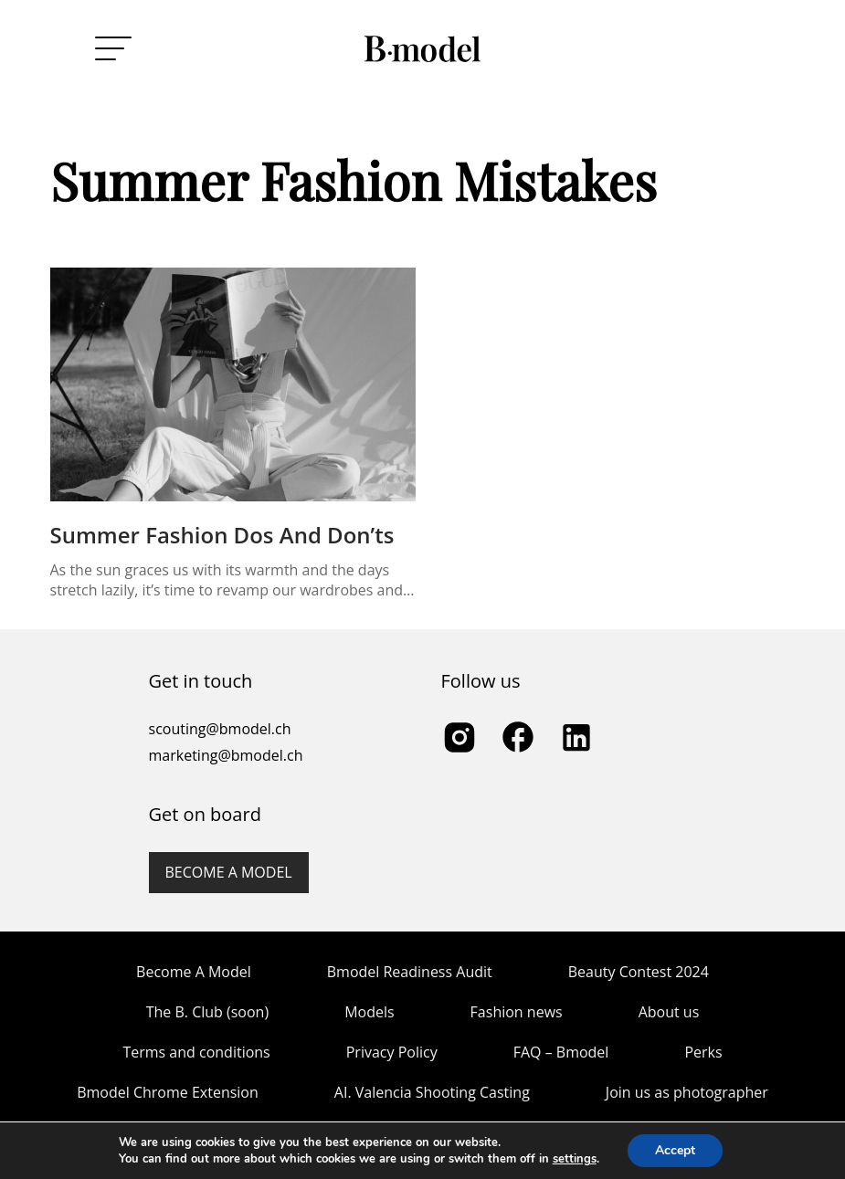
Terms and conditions (195, 1052)
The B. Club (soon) (207, 1012)
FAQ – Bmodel (561, 1052)
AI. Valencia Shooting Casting (432, 1092)
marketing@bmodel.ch (226, 755)
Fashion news (516, 1012)
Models (369, 1012)
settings (575, 1159)
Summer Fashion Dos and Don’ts (222, 535)
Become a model (228, 872)
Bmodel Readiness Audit (409, 972)
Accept (675, 1150)
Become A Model (193, 972)
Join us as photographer (687, 1092)
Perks (703, 1052)
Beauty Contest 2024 (638, 972)
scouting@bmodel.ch (220, 729)
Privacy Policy (392, 1052)
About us (669, 1012)
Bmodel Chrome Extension (168, 1092)
